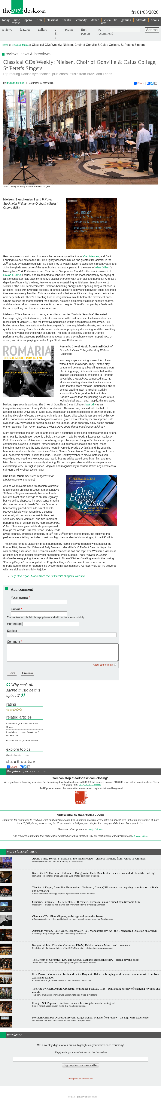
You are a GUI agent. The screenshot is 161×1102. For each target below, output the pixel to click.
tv (115, 20)
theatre (66, 20)
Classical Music (20, 45)
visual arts (106, 21)
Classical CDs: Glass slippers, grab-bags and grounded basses (68, 916)
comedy (81, 20)
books (155, 20)
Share (139, 83)
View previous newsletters (80, 1078)
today (6, 20)
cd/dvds (141, 20)
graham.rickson (15, 82)
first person (85, 31)
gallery (42, 29)
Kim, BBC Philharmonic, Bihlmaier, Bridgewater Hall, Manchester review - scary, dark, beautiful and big (93, 873)
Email (15, 609)
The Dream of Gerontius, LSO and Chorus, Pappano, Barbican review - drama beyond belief (85, 959)
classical (52, 20)
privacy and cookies (87, 1096)
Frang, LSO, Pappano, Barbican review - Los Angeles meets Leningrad (73, 1003)
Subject (12, 630)
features (25, 29)
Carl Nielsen (91, 256)
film (39, 20)
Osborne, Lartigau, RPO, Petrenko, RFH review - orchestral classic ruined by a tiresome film (86, 901)
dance (95, 20)
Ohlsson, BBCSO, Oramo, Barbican (22, 740)
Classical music (13, 755)
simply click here (95, 829)
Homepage (14, 623)
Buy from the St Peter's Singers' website (48, 576)
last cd (89, 404)
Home (5, 45)
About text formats (103, 664)
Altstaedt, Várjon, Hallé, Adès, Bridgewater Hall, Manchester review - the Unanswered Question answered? (94, 930)
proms (69, 29)
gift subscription (139, 836)
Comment (13, 641)
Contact (71, 1096)
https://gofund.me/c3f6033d (90, 785)
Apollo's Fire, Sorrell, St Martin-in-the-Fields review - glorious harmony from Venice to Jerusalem (89, 858)
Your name (19, 598)
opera (28, 20)
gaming (126, 20)
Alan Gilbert (102, 267)
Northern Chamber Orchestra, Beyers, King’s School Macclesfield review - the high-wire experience (90, 1017)
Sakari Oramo (12, 274)
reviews (7, 29)
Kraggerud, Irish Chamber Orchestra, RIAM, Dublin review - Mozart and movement (81, 945)
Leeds (26, 755)
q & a (56, 33)
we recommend (105, 31)
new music (16, 21)
